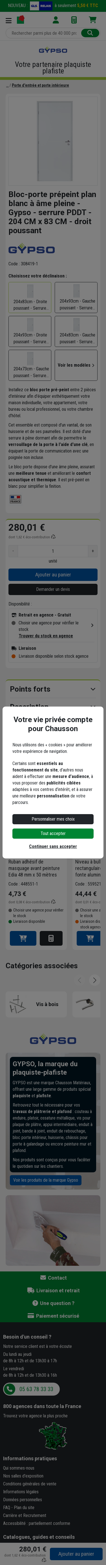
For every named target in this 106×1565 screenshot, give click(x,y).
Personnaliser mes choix (53, 819)
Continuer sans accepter (53, 846)
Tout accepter (53, 833)
